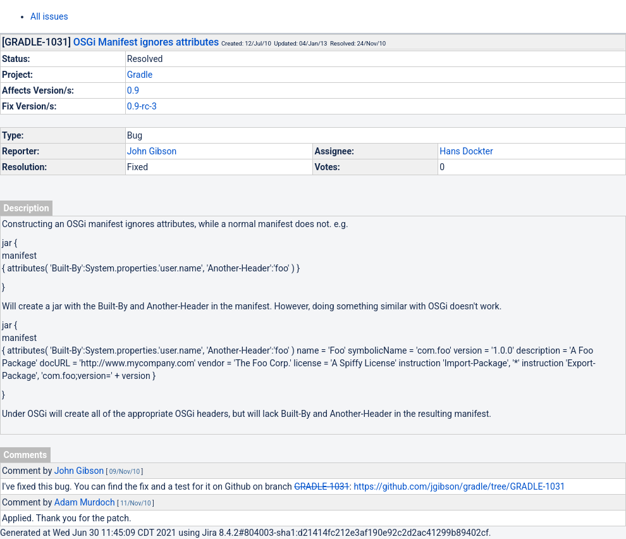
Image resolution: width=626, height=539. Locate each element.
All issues (49, 16)
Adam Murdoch (84, 502)
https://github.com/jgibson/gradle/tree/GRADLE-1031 (459, 486)
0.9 (133, 90)
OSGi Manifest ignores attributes (146, 42)
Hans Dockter (466, 151)
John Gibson (151, 151)
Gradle (139, 75)
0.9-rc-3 (142, 106)
